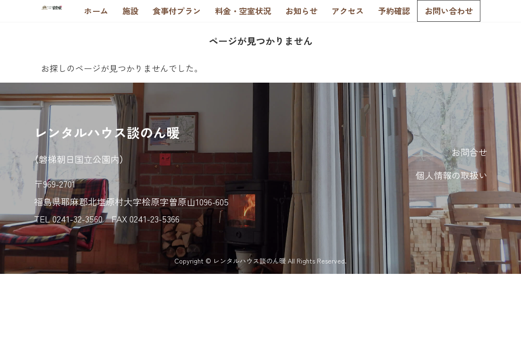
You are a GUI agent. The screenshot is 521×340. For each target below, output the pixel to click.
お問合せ (469, 151)
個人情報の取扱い (451, 175)
